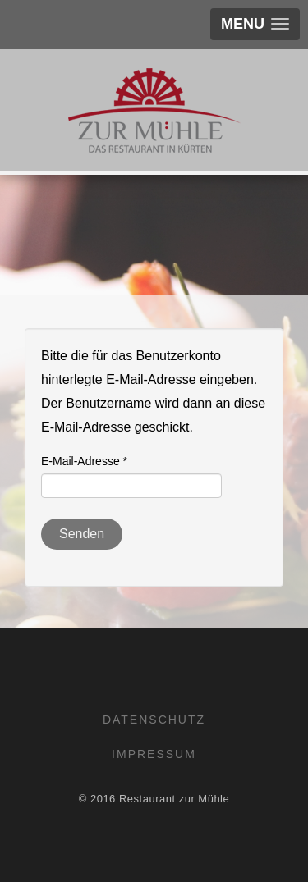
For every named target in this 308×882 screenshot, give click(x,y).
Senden (81, 534)
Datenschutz (154, 719)
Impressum (154, 754)
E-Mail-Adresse (84, 461)
